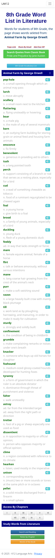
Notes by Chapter (27, 537)
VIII (23, 517)
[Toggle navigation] (49, 3)
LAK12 (5, 3)
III (23, 513)
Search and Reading (27, 532)
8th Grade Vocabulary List (26, 66)
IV (32, 513)
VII (15, 517)
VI (48, 513)
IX (31, 517)
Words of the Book (27, 542)
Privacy (38, 553)
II (15, 513)
